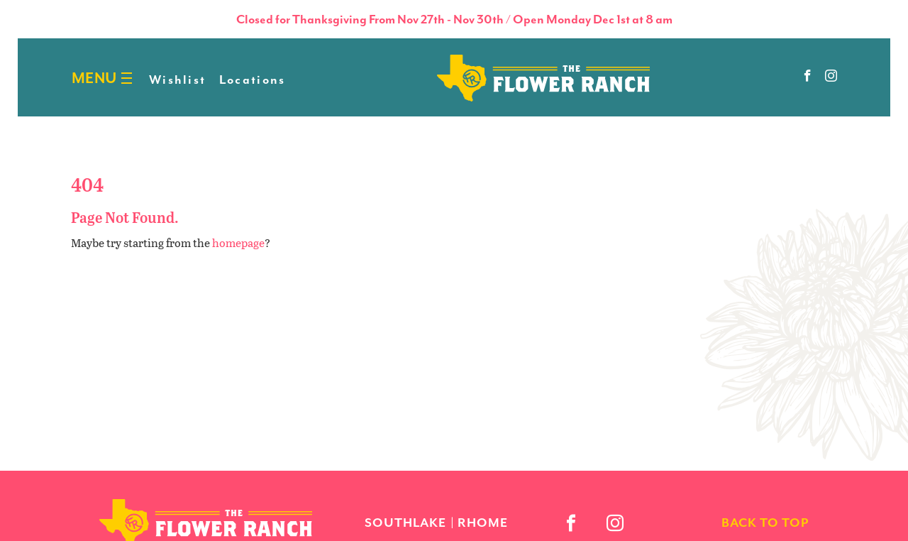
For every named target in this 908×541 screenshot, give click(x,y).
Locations (252, 79)
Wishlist (177, 79)
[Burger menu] (126, 78)
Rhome (483, 522)
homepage (238, 242)
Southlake (405, 522)
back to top (765, 522)
